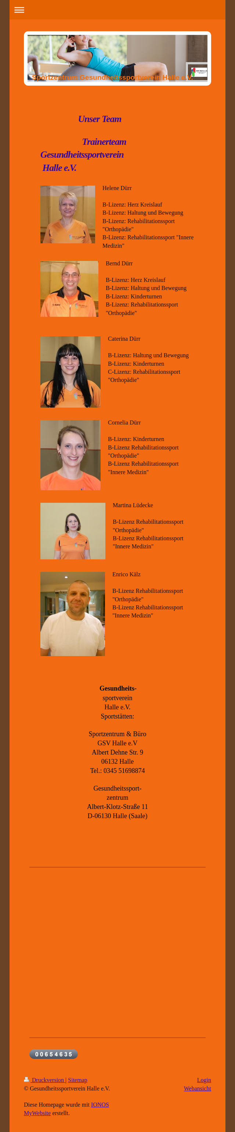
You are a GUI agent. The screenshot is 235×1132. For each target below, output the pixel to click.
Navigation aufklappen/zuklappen (117, 10)
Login (204, 1080)
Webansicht (197, 1088)
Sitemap (77, 1080)
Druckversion (44, 1080)
